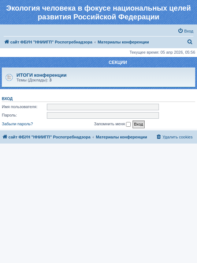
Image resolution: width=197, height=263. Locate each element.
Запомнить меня (112, 124)
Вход (7, 98)
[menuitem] (185, 31)
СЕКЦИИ (118, 62)
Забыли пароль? (17, 124)
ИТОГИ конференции (41, 75)
